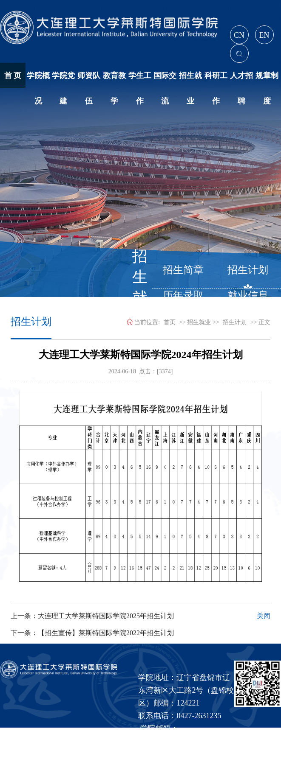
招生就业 (190, 79)
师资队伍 (88, 79)
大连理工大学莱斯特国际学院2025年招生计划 (106, 615)
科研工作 (215, 79)
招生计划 (247, 269)
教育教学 (114, 79)
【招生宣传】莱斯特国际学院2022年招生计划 (106, 632)
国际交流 (164, 79)
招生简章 (183, 269)
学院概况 (38, 79)
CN (239, 35)
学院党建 (63, 79)
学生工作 (139, 79)
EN (264, 35)
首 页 (13, 75)
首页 (170, 322)
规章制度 (266, 79)
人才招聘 (241, 79)
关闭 (263, 615)
